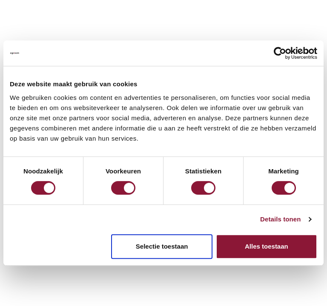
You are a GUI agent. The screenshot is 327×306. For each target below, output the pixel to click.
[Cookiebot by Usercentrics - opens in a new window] (280, 53)
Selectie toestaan (162, 246)
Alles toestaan (266, 246)
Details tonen (280, 219)
